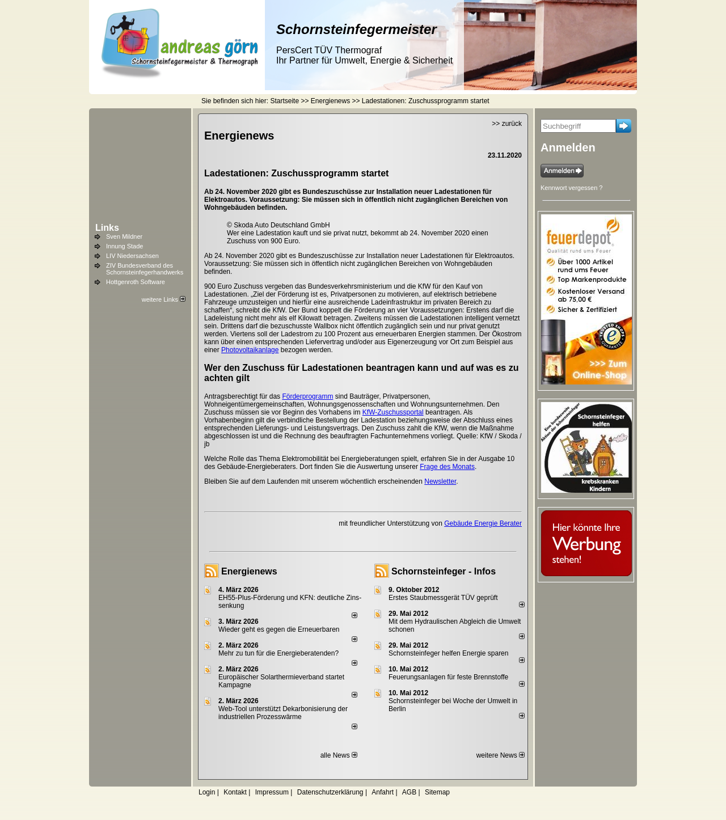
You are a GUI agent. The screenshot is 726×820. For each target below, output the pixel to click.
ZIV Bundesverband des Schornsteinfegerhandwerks (144, 269)
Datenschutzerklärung (330, 792)
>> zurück (507, 124)
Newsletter (440, 481)
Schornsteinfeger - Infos (443, 571)
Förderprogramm (307, 396)
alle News (338, 755)
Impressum (272, 792)
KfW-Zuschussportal (393, 412)
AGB (409, 792)
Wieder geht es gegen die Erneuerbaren (278, 629)
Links (107, 228)
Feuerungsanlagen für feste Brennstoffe (448, 677)
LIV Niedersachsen (132, 255)
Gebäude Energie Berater (483, 523)
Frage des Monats (447, 467)
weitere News (500, 755)
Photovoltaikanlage (249, 350)
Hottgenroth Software (135, 281)
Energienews (249, 571)
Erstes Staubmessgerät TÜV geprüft (443, 598)
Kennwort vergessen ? (571, 187)
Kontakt (235, 792)
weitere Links (163, 299)
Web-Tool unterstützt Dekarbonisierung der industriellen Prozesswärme (283, 713)
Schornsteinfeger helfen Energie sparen (448, 653)
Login (207, 792)
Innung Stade (124, 246)
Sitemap (437, 792)
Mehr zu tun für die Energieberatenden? (278, 653)
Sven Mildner (124, 236)
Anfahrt (383, 792)
